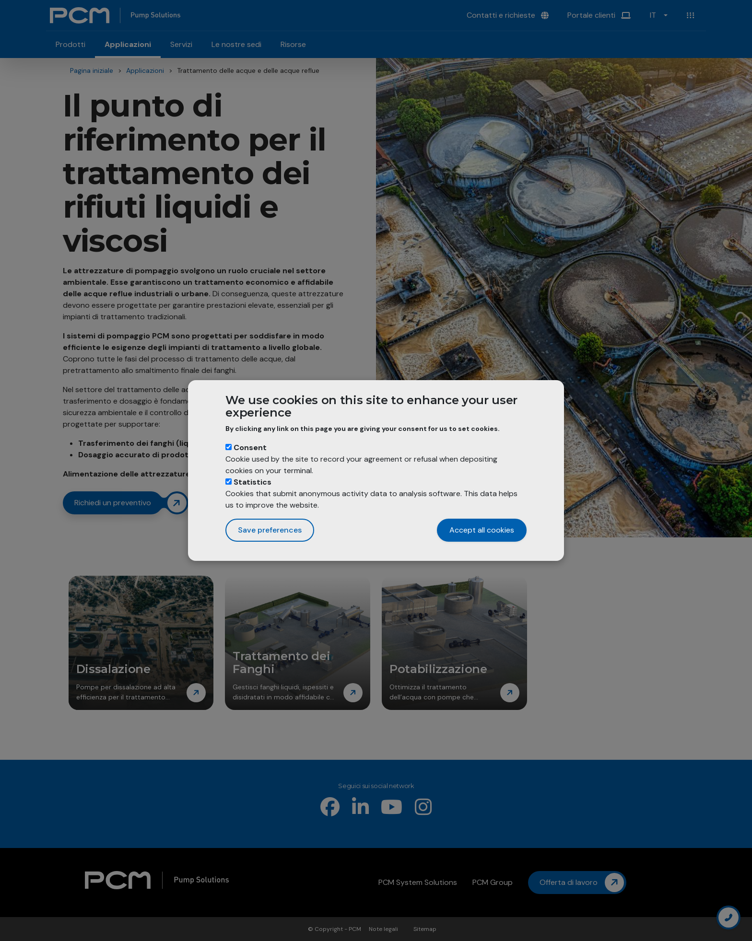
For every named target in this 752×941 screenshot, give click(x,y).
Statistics (252, 482)
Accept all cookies (481, 530)
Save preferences (270, 530)
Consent (250, 447)
